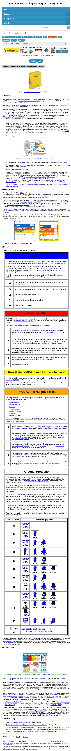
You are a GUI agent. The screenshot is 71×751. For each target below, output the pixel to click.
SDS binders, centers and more (32, 92)
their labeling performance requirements (18, 205)
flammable (15, 341)
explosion (43, 446)
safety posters (46, 674)
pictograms (6, 696)
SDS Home (6, 37)
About (13, 37)
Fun (45, 37)
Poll (60, 37)
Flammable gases (18, 330)
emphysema (43, 268)
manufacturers (11, 678)
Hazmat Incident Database (18, 178)
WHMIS (24, 162)
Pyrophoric (12, 411)
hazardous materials (61, 162)
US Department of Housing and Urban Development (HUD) (25, 184)
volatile (31, 330)
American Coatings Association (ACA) (29, 101)
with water (43, 433)
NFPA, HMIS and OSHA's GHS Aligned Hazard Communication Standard (26, 725)
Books (18, 37)
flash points (52, 330)
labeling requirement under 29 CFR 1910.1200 (16, 210)
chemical (49, 437)
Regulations (6, 40)
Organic (11, 404)
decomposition (16, 428)
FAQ (33, 37)
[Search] (68, 27)
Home (6, 9)
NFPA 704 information (44, 697)
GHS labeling (7, 112)
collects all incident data (35, 178)
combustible (12, 734)
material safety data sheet (22, 641)
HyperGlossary (52, 37)
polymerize (15, 437)
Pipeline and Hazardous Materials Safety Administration (39, 177)
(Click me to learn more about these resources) (17, 43)
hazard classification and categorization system (47, 715)
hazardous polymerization (20, 456)
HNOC (40, 61)
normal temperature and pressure (55, 428)
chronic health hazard (35, 266)
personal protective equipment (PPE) (30, 202)
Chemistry (37, 23)
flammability (19, 325)
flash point (48, 350)
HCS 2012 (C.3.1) (10, 705)
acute (62, 270)
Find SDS (39, 37)
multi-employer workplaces (37, 711)
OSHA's (5, 693)
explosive (39, 426)
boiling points (19, 332)
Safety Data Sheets (39, 678)
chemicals (61, 105)
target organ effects (59, 209)
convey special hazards (39, 479)
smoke (33, 734)
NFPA (35, 165)
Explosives (12, 407)
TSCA (55, 505)
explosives (55, 464)
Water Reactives (14, 402)
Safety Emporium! (49, 55)
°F (63, 330)
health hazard (27, 734)
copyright (48, 741)
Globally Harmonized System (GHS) (27, 693)
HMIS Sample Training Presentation (21, 722)
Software (14, 40)
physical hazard (50, 398)
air (43, 447)
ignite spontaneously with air (51, 332)
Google (18, 737)
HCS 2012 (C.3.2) (56, 705)
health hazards (31, 261)
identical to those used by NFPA (24, 321)
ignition (28, 339)
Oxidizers (12, 413)
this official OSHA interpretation (42, 641)
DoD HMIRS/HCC (18, 507)
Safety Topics (37, 18)
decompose (23, 437)
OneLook (25, 737)
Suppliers (21, 40)
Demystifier (26, 37)
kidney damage (54, 268)
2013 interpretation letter (12, 702)
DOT (49, 172)
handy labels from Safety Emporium (45, 158)
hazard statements (15, 696)
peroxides (27, 447)
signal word (42, 696)
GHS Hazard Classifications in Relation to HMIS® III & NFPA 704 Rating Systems (29, 731)
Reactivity (42, 418)
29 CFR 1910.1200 (21, 102)
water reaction (46, 426)
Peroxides (17, 404)
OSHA (36, 203)
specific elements (54, 694)
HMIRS (33, 61)
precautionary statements (28, 696)
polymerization (27, 428)
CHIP (59, 505)
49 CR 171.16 (49, 178)
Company (37, 14)
